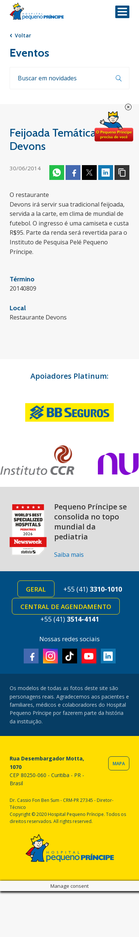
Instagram (50, 656)
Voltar (23, 35)
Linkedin (105, 172)
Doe (114, 126)
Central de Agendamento (65, 606)
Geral (36, 589)
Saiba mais (69, 555)
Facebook (73, 172)
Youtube (89, 656)
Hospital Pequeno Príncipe (37, 11)
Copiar (122, 172)
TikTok (69, 656)
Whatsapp (56, 172)
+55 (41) (92, 589)
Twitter (89, 172)
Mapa (119, 763)
